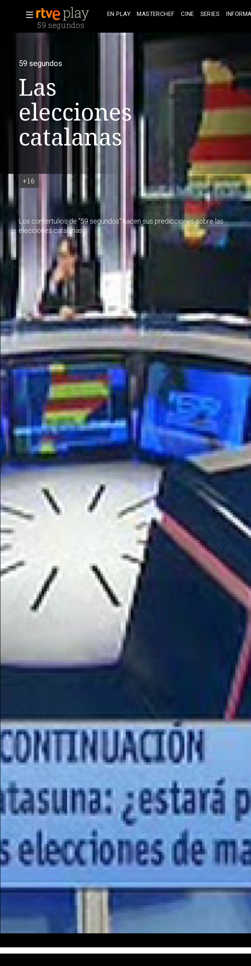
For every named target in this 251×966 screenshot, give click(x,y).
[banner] (70, 14)
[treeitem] (119, 14)
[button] (27, 14)
